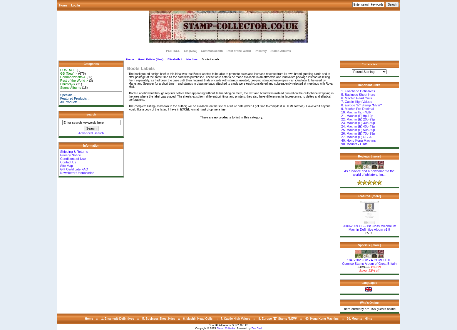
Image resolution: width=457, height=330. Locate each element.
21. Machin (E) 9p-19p (357, 116)
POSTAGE (173, 51)
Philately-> (68, 84)
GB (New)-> (68, 73)
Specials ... (68, 95)
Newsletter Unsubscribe (77, 173)
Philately (261, 51)
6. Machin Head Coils (356, 98)
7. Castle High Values (356, 101)
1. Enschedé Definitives (358, 91)
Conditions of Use (73, 158)
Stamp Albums (280, 51)
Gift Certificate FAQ (74, 169)
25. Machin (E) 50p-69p (358, 130)
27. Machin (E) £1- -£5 (357, 137)
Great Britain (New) (150, 59)
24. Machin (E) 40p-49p (358, 126)
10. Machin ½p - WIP (356, 112)
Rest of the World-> (74, 80)
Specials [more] (369, 245)
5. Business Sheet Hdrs (358, 94)
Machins (191, 59)
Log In (75, 5)
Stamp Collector (226, 328)
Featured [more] (369, 196)
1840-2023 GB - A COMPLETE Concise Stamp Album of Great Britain (369, 260)
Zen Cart (257, 328)
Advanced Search (91, 133)
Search (91, 114)
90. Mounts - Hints (354, 144)
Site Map (66, 165)
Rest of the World (239, 51)
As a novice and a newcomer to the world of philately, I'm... (369, 171)
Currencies (369, 64)
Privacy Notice (70, 155)
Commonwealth (212, 51)
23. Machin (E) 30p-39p (358, 123)
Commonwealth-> (73, 77)
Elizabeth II (175, 59)
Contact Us (68, 162)
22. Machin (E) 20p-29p (358, 119)
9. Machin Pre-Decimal (357, 108)
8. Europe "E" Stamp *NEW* (361, 105)
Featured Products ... (75, 98)
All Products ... (70, 102)
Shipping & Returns (74, 151)
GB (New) (190, 51)
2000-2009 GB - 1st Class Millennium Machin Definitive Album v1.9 (369, 226)
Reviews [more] (369, 156)
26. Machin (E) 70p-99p (358, 133)
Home (63, 5)
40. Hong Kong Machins (358, 140)
